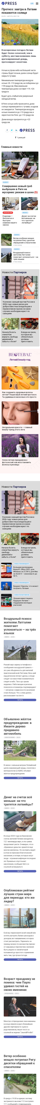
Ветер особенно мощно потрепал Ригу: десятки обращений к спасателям (24, 240)
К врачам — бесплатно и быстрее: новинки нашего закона (10, 220)
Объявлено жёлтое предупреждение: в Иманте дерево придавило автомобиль (18, 726)
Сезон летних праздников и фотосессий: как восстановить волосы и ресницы (16, 462)
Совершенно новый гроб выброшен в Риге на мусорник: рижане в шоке (18, 189)
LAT (32, 3)
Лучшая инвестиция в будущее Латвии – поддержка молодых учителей (23, 601)
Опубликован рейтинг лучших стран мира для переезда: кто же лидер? (19, 896)
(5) (36, 192)
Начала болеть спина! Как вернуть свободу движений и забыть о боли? (10, 337)
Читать (20, 700)
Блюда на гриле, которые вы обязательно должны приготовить (28, 337)
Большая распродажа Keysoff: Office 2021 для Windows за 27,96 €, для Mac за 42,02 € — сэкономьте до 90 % (25, 571)
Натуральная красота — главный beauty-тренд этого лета (17, 428)
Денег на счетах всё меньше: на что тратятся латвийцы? (29, 219)
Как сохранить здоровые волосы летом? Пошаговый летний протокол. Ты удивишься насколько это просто (19, 394)
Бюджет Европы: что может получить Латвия (25, 587)
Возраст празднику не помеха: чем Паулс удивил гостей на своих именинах (19, 984)
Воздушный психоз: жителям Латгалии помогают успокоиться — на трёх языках (25, 256)
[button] (37, 3)
